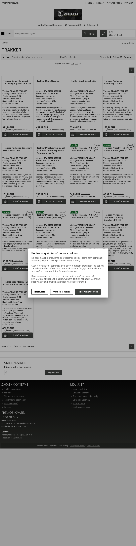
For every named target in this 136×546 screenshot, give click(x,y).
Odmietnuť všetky (61, 292)
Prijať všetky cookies (88, 292)
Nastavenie (39, 292)
